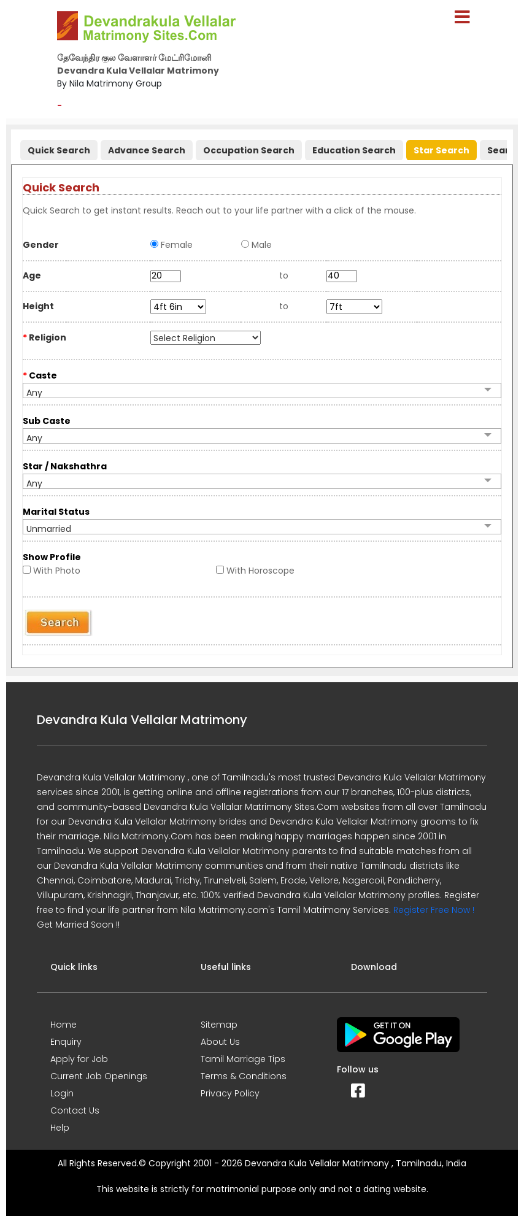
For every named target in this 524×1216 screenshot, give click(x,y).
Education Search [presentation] (354, 150)
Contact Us (74, 1110)
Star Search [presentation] (441, 150)
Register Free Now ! (433, 910)
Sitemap (219, 1024)
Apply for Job (79, 1059)
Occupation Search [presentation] (249, 150)
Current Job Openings (98, 1076)
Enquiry (66, 1042)
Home (63, 1024)
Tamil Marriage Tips (243, 1059)
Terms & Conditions (244, 1076)
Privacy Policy (230, 1093)
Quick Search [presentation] (59, 150)
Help (59, 1128)
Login (62, 1093)
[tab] (57, 147)
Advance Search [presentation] (146, 150)
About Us (220, 1042)
